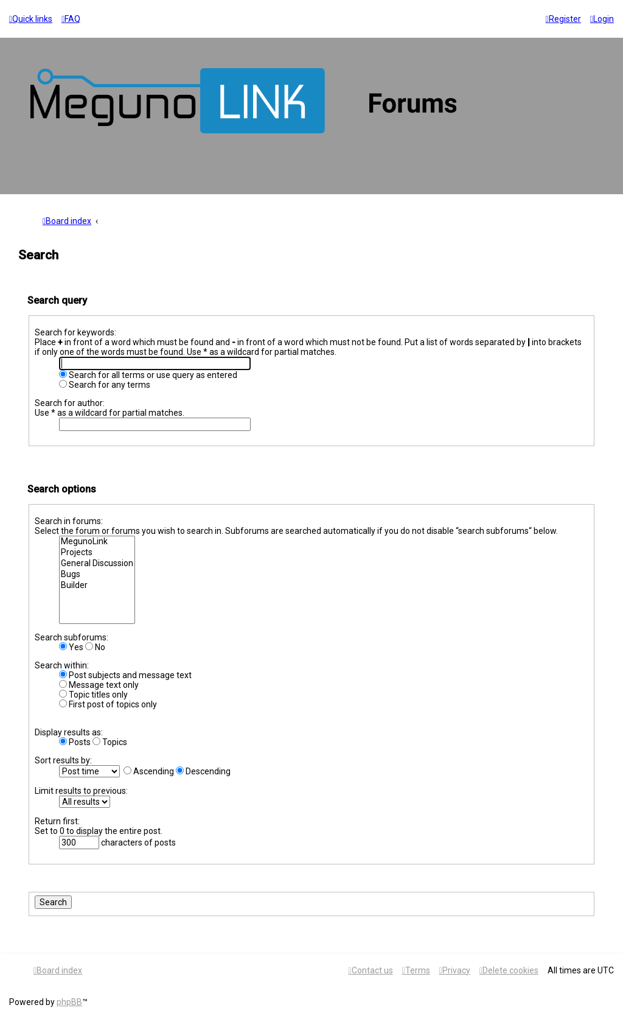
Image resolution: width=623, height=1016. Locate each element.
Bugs (97, 574)
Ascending (149, 771)
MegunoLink (97, 541)
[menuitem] (70, 19)
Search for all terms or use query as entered (148, 375)
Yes (71, 647)
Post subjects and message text (125, 675)
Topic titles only (93, 694)
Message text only (99, 685)
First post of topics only (108, 704)
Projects (97, 552)
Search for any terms (104, 385)
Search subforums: (71, 637)
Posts (75, 742)
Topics (109, 742)
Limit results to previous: (81, 791)
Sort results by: (63, 760)
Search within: (62, 665)
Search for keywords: (75, 332)
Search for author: (70, 403)
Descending (203, 771)
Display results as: (69, 732)
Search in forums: (69, 521)
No (95, 647)
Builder (97, 585)
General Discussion (97, 563)
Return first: (57, 821)
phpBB (69, 1002)
